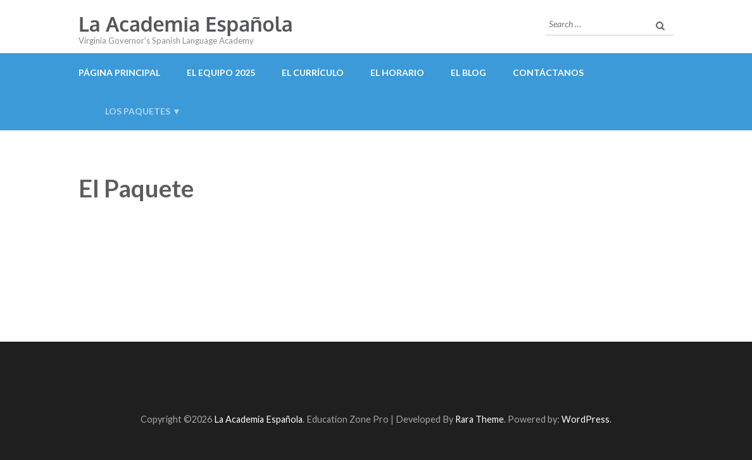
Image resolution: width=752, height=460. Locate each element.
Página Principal (119, 72)
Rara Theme (479, 419)
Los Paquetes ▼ (143, 111)
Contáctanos (548, 72)
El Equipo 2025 (221, 72)
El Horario (397, 72)
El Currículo (313, 72)
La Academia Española (185, 24)
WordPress (585, 419)
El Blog (468, 72)
